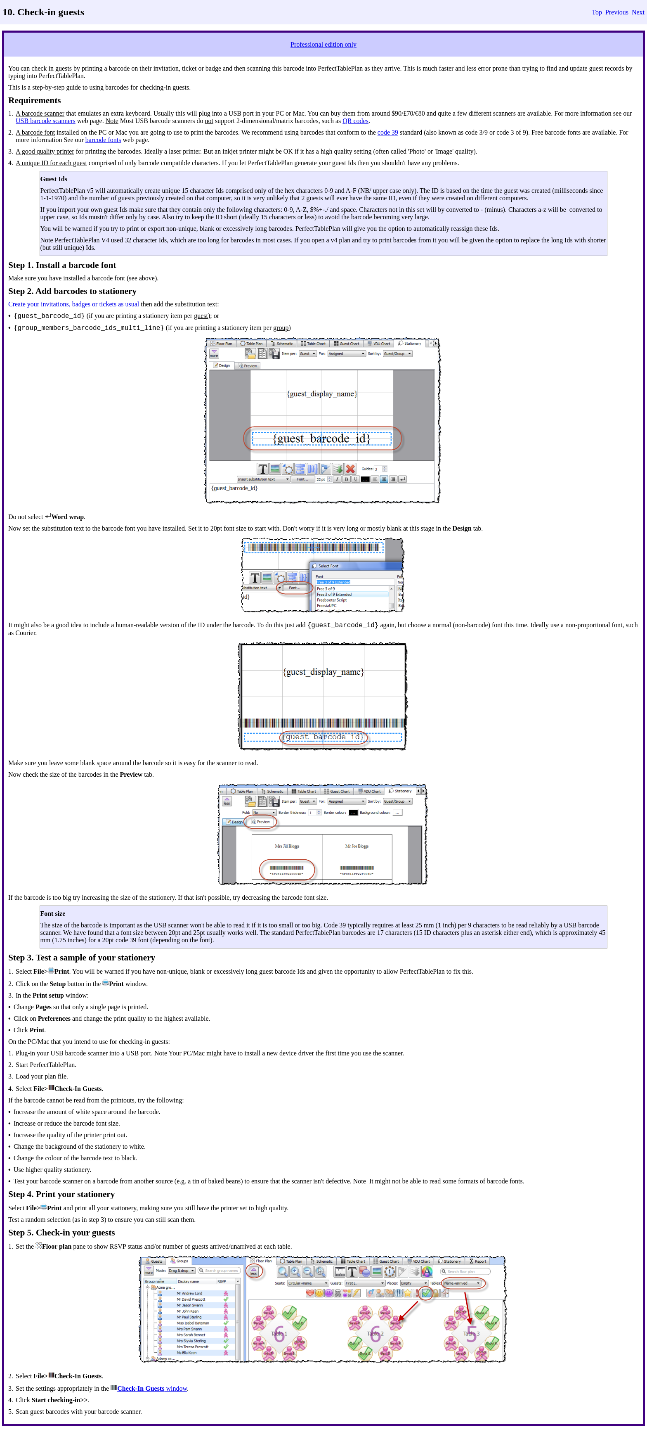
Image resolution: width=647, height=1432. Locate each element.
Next (638, 12)
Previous (616, 12)
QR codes (355, 120)
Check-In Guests (140, 1388)
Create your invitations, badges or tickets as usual (73, 304)
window (175, 1388)
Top (597, 12)
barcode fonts (103, 139)
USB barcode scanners (46, 120)
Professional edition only (323, 44)
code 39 (388, 132)
